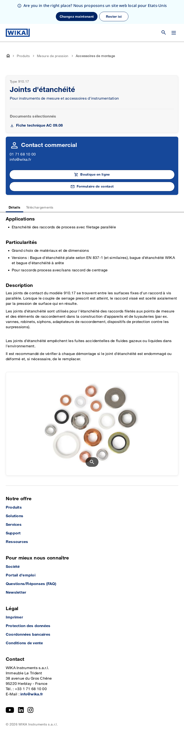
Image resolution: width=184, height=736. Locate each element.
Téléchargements (39, 207)
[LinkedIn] (21, 710)
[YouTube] (10, 710)
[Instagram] (30, 710)
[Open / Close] (173, 32)
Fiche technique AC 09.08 (39, 125)
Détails (14, 207)
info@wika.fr (20, 159)
